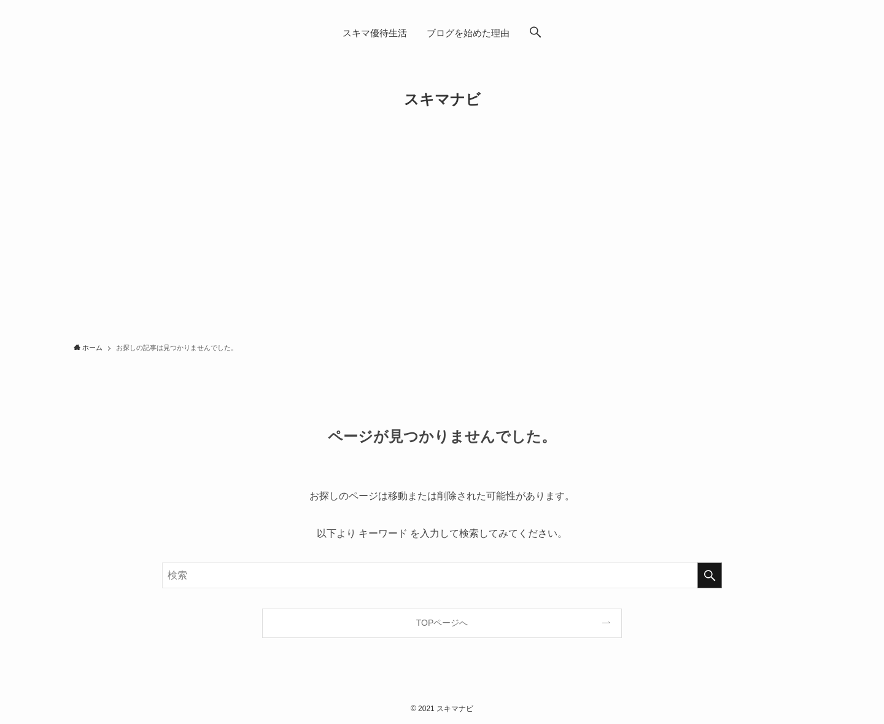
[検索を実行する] (709, 575)
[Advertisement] (442, 243)
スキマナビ (442, 99)
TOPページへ (442, 623)
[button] (535, 33)
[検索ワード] (442, 575)
